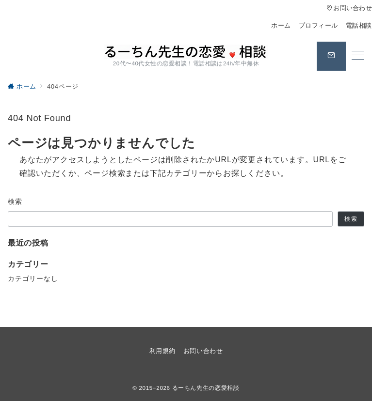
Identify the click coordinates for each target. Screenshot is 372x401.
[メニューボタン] (358, 56)
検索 (15, 201)
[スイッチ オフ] (331, 56)
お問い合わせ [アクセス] (349, 8)
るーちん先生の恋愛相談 (206, 388)
